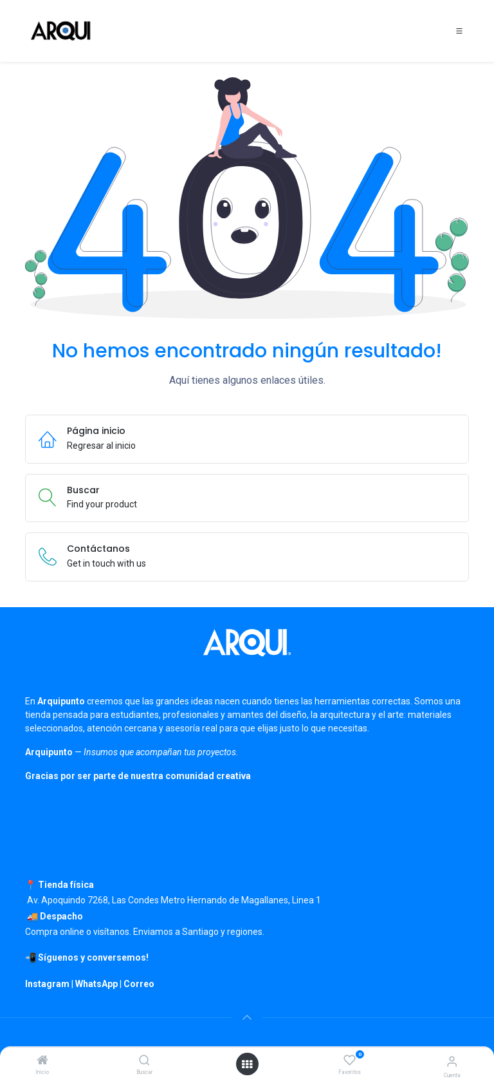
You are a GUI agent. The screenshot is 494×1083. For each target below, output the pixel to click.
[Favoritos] (349, 1060)
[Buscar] (144, 1061)
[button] (247, 1017)
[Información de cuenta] (452, 1061)
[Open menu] (247, 1064)
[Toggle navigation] (459, 30)
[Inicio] (42, 1061)
